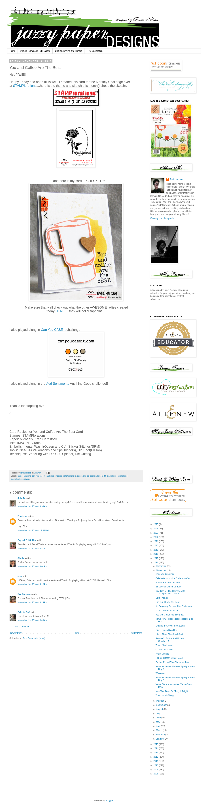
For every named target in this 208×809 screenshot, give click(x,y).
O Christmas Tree (164, 649)
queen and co (83, 476)
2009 (156, 769)
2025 (156, 524)
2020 (156, 545)
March (159, 730)
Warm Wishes (162, 654)
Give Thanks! (162, 598)
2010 (156, 765)
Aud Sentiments (57, 383)
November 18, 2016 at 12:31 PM (33, 530)
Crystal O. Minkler (27, 540)
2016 (156, 562)
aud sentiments (24, 476)
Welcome (160, 673)
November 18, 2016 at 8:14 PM (32, 602)
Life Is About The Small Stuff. (169, 634)
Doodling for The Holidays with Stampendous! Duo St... (170, 592)
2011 (156, 761)
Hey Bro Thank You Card (168, 602)
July (158, 713)
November (161, 570)
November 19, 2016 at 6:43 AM (32, 620)
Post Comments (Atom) (34, 638)
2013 (156, 752)
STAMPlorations (24, 86)
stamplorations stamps (20, 479)
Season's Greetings (165, 574)
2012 (156, 757)
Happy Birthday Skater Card (169, 658)
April (158, 726)
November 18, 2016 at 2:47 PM (32, 548)
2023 (156, 533)
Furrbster (22, 516)
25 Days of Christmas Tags (168, 586)
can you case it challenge (43, 476)
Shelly (21, 558)
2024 (156, 528)
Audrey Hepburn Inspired (168, 582)
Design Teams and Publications (35, 51)
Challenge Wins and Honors (68, 51)
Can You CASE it (53, 330)
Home (12, 51)
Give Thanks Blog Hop (166, 630)
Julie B (21, 498)
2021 (156, 541)
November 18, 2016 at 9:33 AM (32, 506)
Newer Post (16, 633)
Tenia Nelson (176, 179)
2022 (156, 537)
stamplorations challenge (117, 476)
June (158, 717)
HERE (59, 311)
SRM (103, 476)
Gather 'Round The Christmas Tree (172, 662)
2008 (156, 773)
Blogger (109, 800)
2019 (156, 550)
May (158, 722)
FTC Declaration (95, 51)
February (160, 734)
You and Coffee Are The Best (170, 614)
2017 (156, 558)
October (160, 701)
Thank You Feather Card (167, 610)
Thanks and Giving (165, 695)
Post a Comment (22, 626)
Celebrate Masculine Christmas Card (173, 578)
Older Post (136, 633)
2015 (156, 744)
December (161, 566)
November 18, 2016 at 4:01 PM (32, 566)
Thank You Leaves (164, 645)
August (160, 709)
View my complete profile (162, 218)
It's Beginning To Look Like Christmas (174, 606)
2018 (156, 554)
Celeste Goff (24, 612)
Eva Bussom (24, 594)
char (20, 576)
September (161, 705)
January (160, 739)
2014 (156, 748)
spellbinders (95, 476)
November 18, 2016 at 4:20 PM (32, 584)
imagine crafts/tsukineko (65, 476)
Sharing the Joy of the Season (170, 626)
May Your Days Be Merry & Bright (172, 691)
